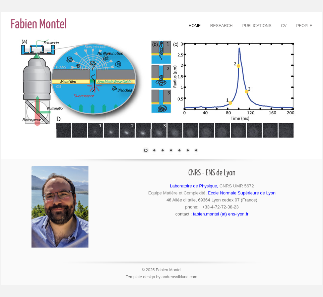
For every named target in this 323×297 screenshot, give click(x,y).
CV (284, 25)
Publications (256, 25)
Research (221, 25)
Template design (140, 277)
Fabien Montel (39, 25)
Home (195, 25)
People (304, 25)
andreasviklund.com (179, 277)
